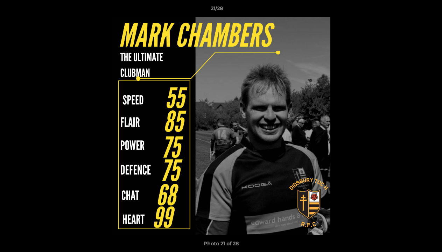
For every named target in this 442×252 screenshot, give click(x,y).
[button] (412, 10)
